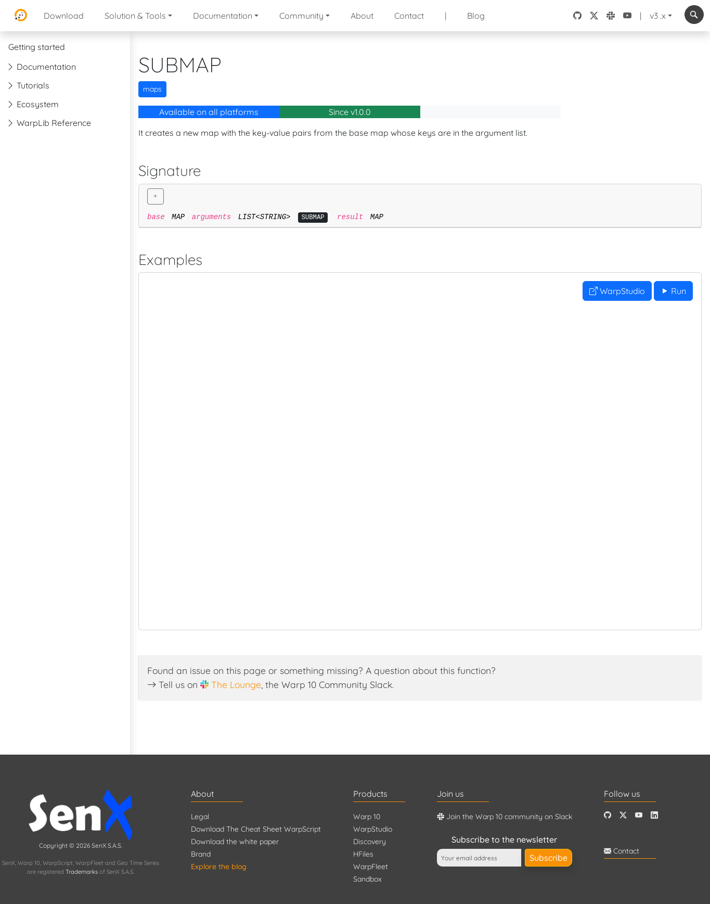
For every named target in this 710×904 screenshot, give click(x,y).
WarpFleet (370, 866)
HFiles (363, 854)
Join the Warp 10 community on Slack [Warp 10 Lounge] (504, 816)
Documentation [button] (222, 15)
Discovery (369, 841)
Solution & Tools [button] (135, 15)
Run (673, 291)
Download (64, 15)
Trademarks (82, 871)
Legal (200, 816)
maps (152, 89)
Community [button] (301, 15)
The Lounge (236, 684)
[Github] (607, 815)
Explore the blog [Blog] (219, 866)
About (362, 15)
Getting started (36, 47)
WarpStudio (617, 291)
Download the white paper (235, 841)
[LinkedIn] (654, 815)
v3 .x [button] (658, 15)
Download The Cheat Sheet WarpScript (256, 829)
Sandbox (367, 879)
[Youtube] (638, 815)
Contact (409, 15)
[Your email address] (479, 858)
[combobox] (694, 14)
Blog (476, 15)
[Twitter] (623, 815)
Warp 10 (366, 816)
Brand (201, 854)
